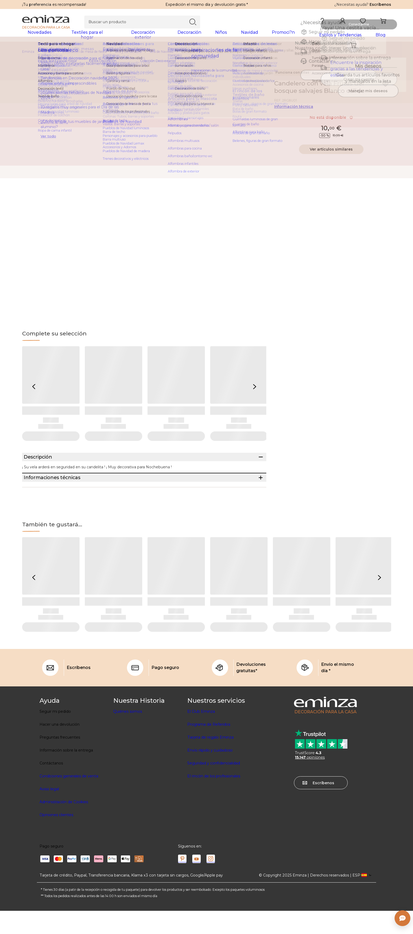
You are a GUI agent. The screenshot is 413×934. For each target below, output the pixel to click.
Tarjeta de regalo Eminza (210, 760)
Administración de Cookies (64, 825)
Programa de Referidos (208, 747)
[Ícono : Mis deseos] (385, 87)
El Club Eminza (201, 734)
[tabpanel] (161, 37)
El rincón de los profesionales (213, 799)
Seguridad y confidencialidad (213, 786)
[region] (206, 55)
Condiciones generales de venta (69, 799)
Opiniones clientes (56, 838)
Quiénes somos (127, 734)
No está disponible (331, 120)
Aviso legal (49, 812)
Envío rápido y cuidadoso (210, 773)
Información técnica (293, 110)
